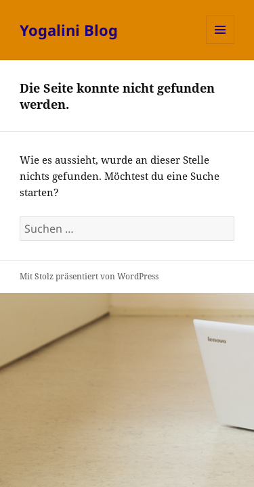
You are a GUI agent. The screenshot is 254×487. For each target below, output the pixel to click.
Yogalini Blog (69, 30)
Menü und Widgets (220, 43)
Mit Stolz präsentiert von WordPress (89, 276)
